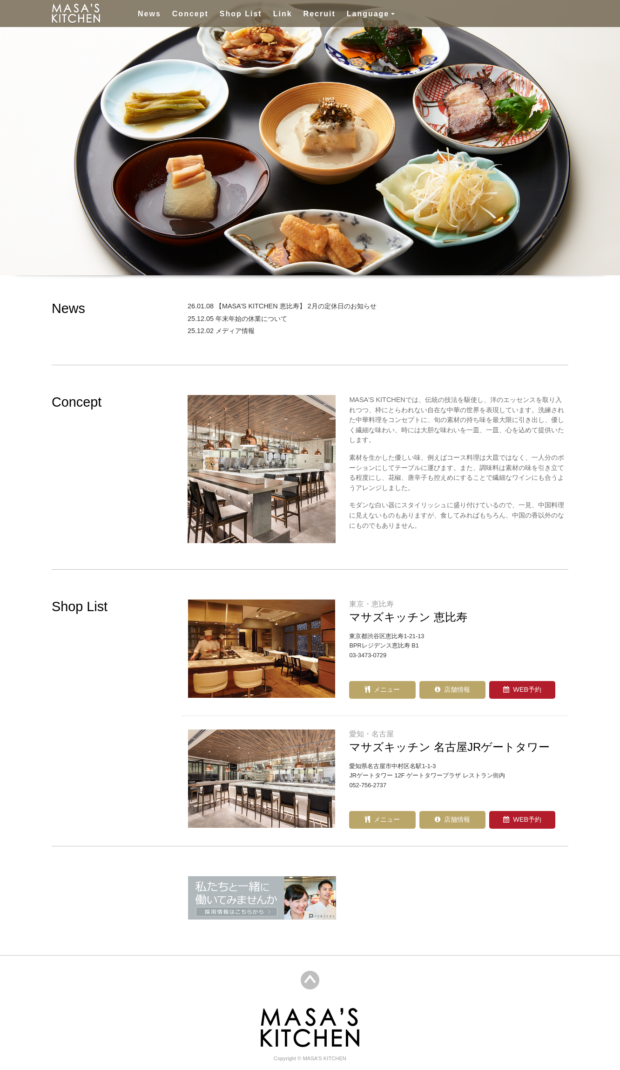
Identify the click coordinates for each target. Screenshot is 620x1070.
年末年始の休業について (254, 318)
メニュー (382, 689)
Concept (190, 14)
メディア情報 (238, 330)
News (149, 14)
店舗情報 (452, 689)
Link (282, 14)
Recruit (319, 14)
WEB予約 (522, 689)
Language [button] (368, 14)
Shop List (241, 14)
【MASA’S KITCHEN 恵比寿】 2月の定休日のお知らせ (299, 306)
